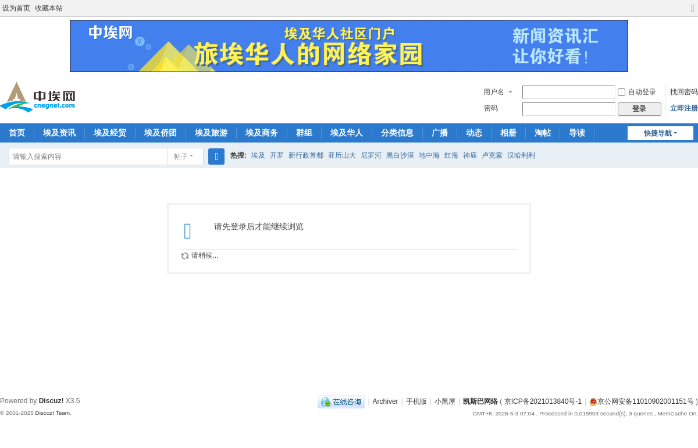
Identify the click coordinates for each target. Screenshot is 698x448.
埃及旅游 (211, 132)
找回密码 (684, 92)
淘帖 (543, 132)
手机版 (416, 401)
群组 (304, 132)
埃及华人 (346, 132)
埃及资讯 (59, 132)
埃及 (258, 155)
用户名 (493, 92)
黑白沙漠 (400, 155)
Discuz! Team (52, 413)
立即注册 (684, 108)
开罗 (277, 155)
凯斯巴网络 (480, 401)
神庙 (470, 155)
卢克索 (492, 155)
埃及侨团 (160, 132)
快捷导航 (658, 133)
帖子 (181, 156)
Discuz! (51, 401)
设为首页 (16, 8)
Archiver (385, 401)
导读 (577, 132)
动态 (474, 132)
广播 (440, 132)
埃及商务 (261, 132)
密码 (491, 108)
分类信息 (397, 132)
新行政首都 (306, 155)
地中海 (429, 155)
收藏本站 (49, 8)
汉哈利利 (521, 155)
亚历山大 (342, 155)
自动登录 (637, 92)
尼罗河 (371, 155)
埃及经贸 (110, 132)
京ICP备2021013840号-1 (543, 401)
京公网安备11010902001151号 (645, 401)
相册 (508, 132)
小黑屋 (445, 401)
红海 (451, 155)
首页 (17, 132)
